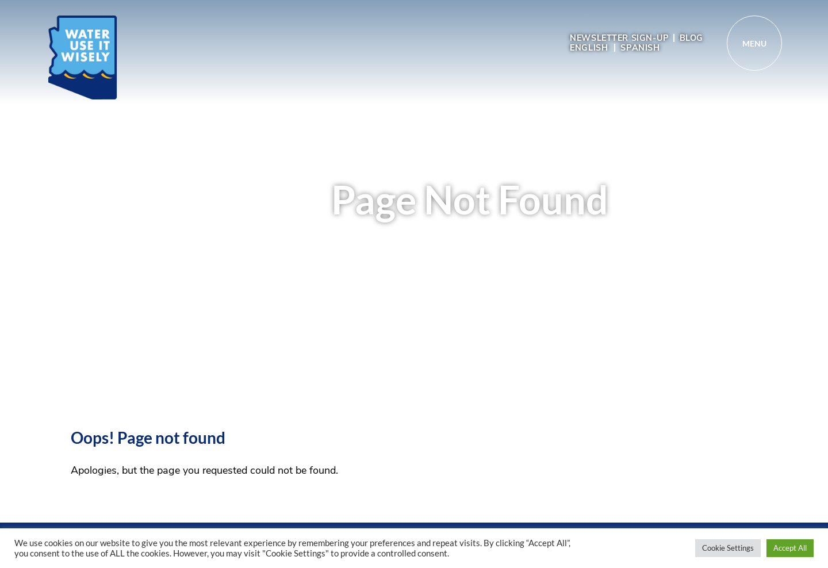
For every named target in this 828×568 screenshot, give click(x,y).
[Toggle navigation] (754, 43)
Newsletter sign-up (619, 38)
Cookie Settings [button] (728, 547)
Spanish (640, 48)
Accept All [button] (790, 547)
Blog (691, 38)
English (589, 48)
